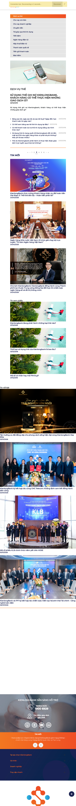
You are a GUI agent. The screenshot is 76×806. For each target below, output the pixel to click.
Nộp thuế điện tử (20, 44)
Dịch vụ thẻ (17, 16)
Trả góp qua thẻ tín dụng (23, 32)
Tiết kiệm (17, 36)
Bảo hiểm (17, 55)
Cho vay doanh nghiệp (22, 24)
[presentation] (35, 745)
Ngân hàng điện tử (20, 40)
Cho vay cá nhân (19, 20)
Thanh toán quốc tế (21, 48)
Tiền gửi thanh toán (21, 52)
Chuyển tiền (18, 28)
